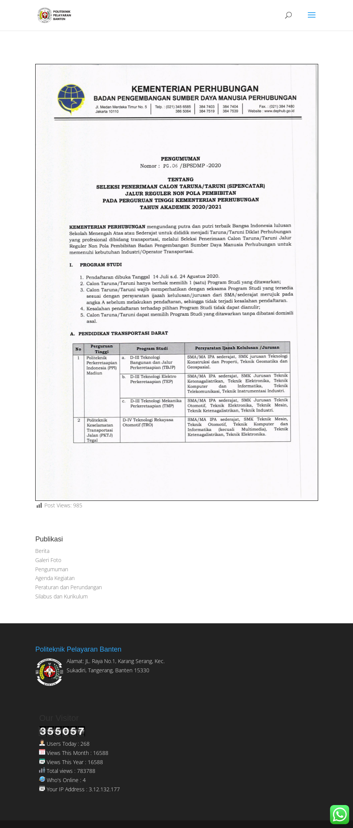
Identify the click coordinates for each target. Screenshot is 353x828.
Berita (42, 550)
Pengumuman (51, 569)
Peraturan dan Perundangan (68, 587)
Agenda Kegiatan (55, 578)
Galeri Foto (48, 560)
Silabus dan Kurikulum (61, 596)
